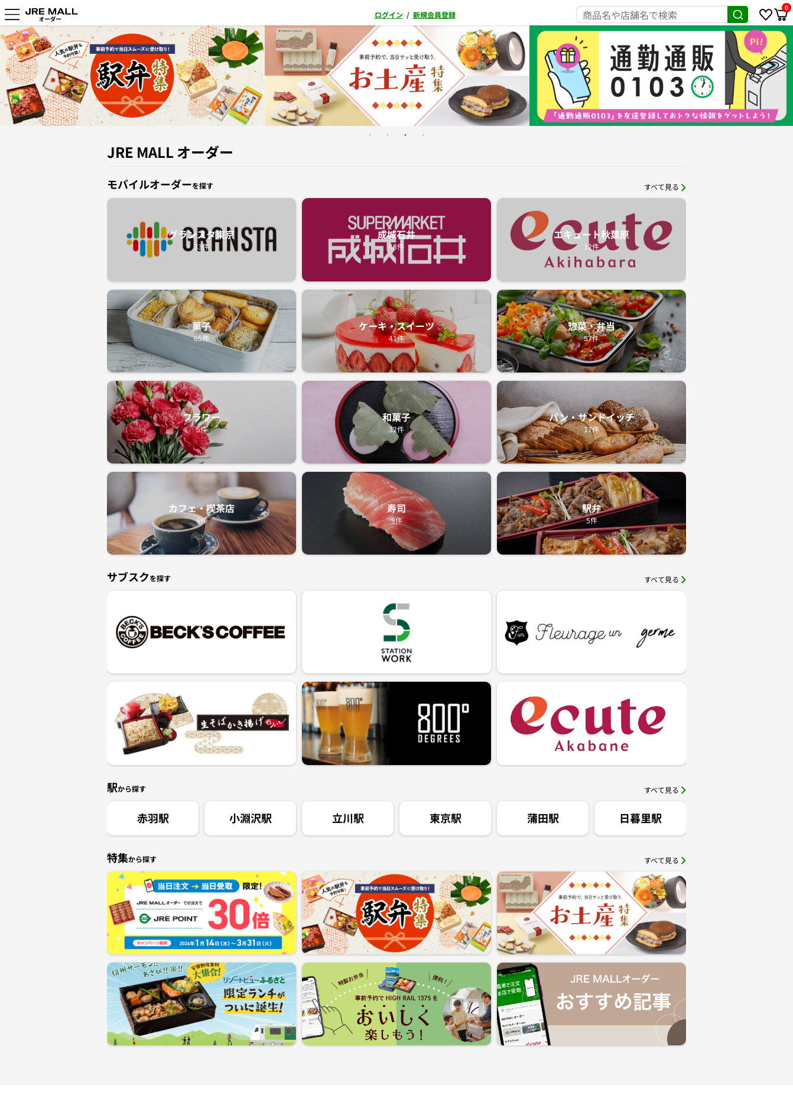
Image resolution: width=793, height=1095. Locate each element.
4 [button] (423, 135)
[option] (132, 75)
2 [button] (388, 135)
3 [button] (405, 135)
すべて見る (665, 187)
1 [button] (370, 135)
